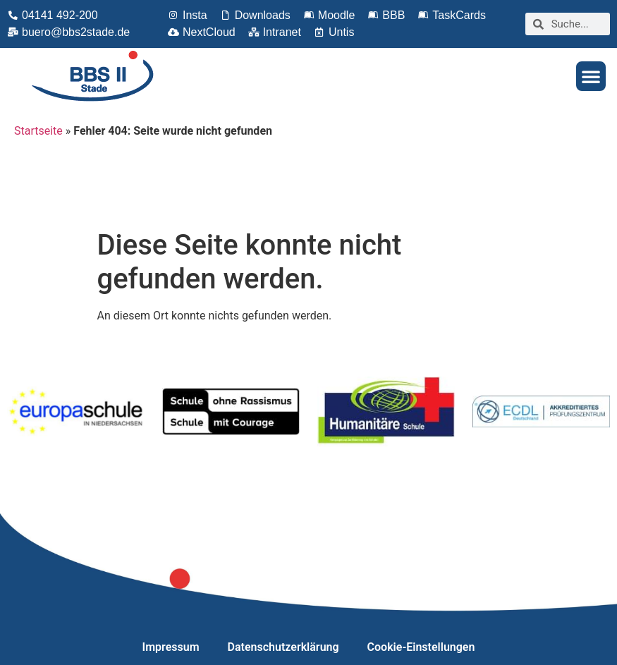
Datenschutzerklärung (283, 647)
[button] (591, 76)
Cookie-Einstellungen (421, 647)
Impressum (171, 647)
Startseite (38, 131)
